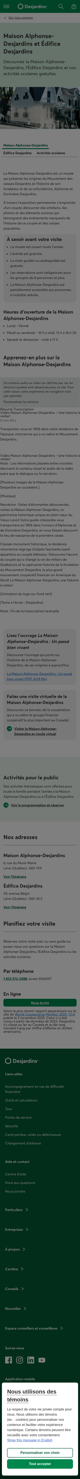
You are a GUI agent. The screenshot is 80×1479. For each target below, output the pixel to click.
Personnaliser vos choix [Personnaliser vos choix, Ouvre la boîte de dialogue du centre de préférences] (40, 1453)
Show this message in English (29, 1440)
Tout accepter (40, 1464)
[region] (40, 1429)
